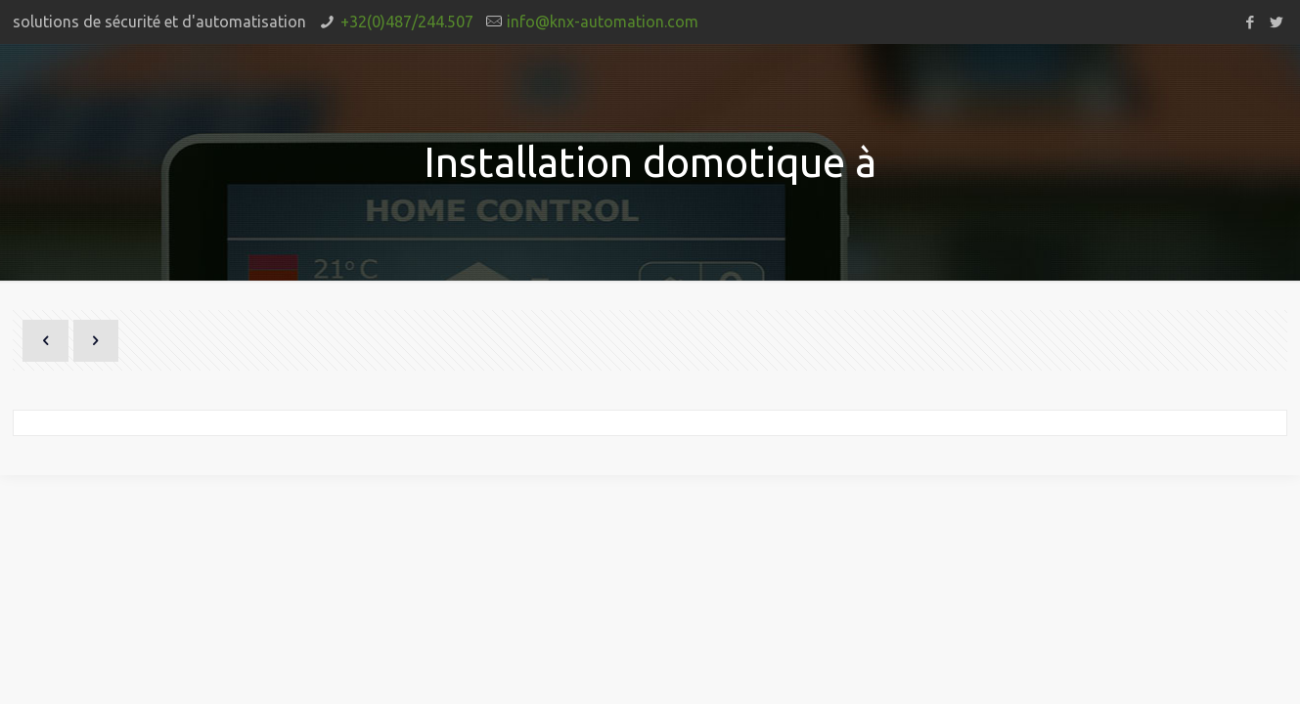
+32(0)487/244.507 (406, 21)
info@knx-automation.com (602, 21)
